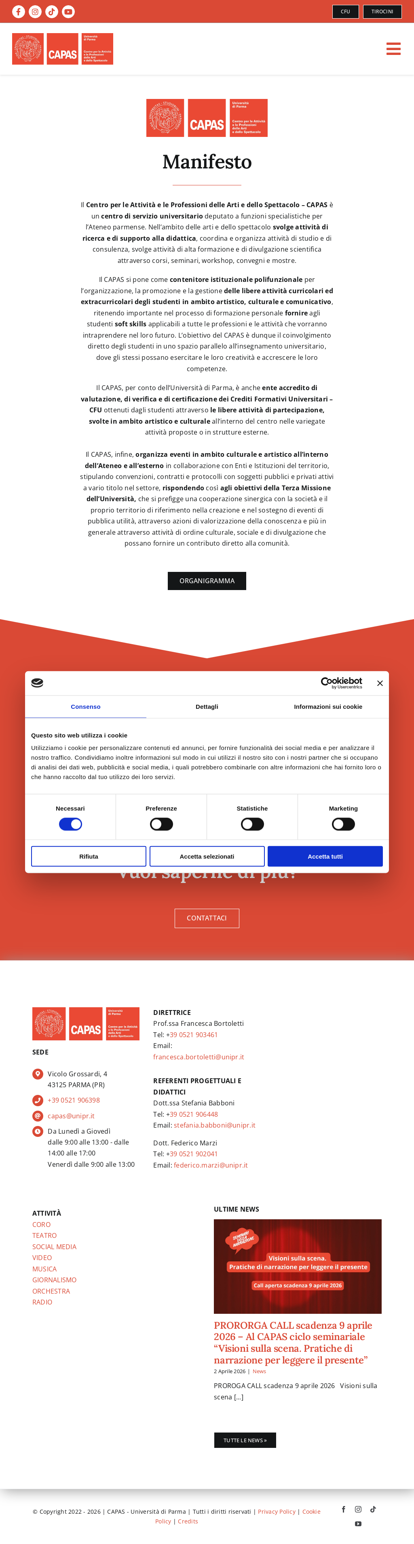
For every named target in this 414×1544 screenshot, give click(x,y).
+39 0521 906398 (74, 1100)
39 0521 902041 (194, 1153)
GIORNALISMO (54, 1279)
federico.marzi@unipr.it (211, 1165)
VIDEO (42, 1257)
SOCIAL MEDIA (54, 1246)
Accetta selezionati (207, 856)
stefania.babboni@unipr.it (215, 1125)
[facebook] (343, 1509)
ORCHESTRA (51, 1291)
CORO (41, 1224)
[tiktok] (373, 1509)
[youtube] (358, 1524)
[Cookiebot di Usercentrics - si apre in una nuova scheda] (326, 683)
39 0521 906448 (194, 1114)
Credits (188, 1521)
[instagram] (358, 1509)
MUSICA (44, 1269)
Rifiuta (88, 856)
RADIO (42, 1302)
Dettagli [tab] (207, 706)
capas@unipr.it (71, 1115)
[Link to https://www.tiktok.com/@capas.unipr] (51, 11)
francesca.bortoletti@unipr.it (198, 1056)
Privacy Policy (276, 1511)
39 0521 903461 (194, 1034)
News (259, 1371)
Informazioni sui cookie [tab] (328, 706)
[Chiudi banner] (380, 683)
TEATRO (44, 1235)
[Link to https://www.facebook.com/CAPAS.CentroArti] (18, 11)
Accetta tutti (325, 856)
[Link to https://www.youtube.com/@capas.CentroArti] (68, 11)
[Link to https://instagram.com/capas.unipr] (35, 11)
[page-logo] (207, 102)
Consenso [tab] (85, 706)
